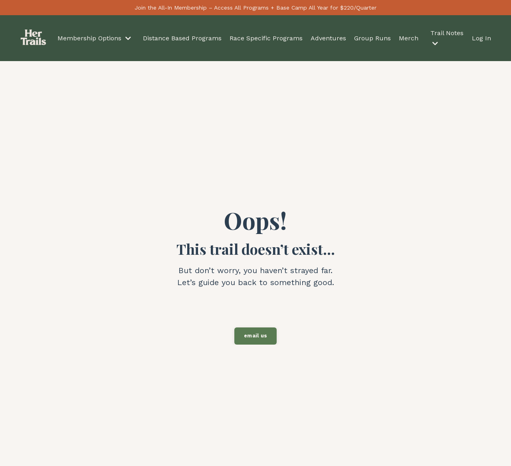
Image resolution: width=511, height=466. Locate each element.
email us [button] (255, 336)
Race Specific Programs (266, 38)
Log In (481, 38)
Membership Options (94, 38)
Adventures (328, 38)
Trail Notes (446, 38)
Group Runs (372, 38)
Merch (408, 38)
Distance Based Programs (182, 38)
